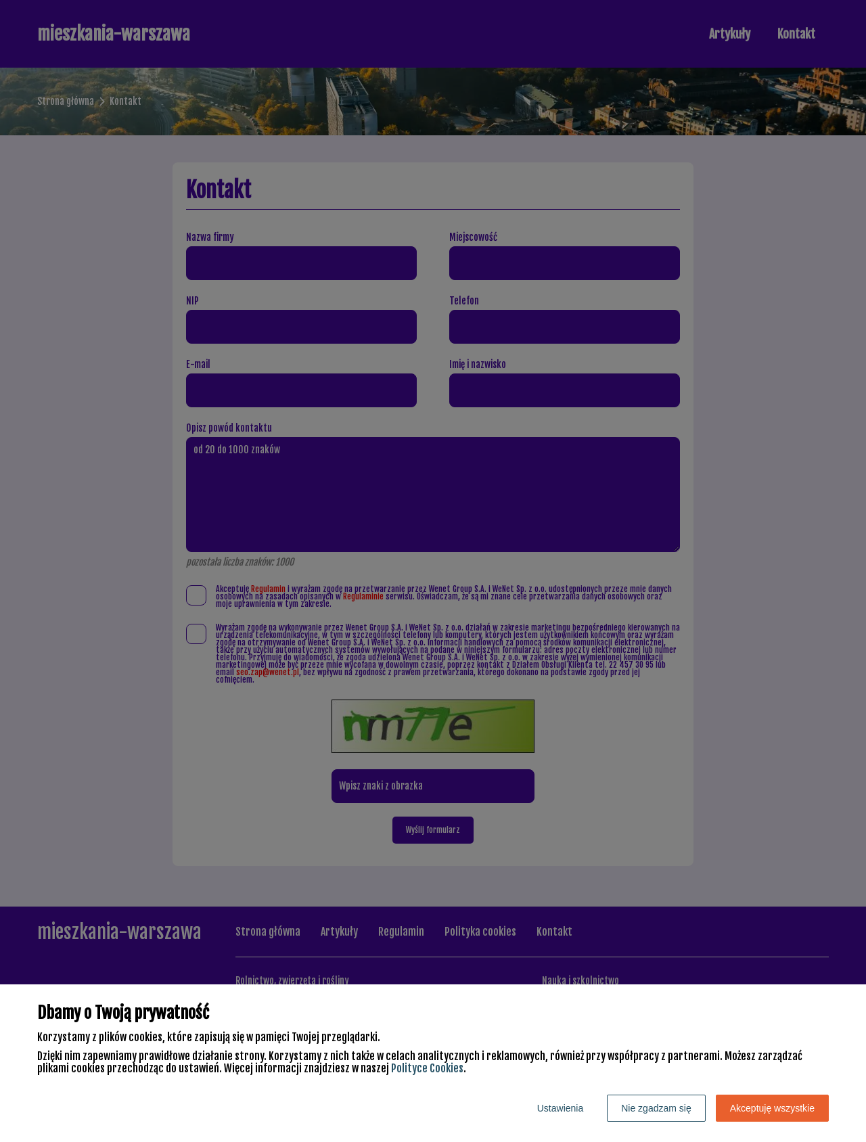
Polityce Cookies (427, 1068)
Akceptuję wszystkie (772, 1108)
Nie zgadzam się (656, 1108)
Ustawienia (560, 1108)
